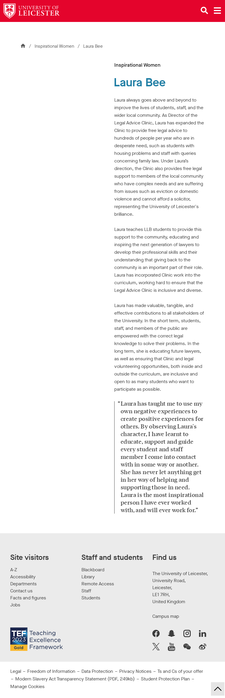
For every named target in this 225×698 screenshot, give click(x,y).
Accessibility (22, 577)
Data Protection (97, 671)
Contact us (21, 591)
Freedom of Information (51, 671)
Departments (23, 584)
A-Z (13, 570)
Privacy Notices (135, 671)
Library (88, 577)
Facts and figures (28, 598)
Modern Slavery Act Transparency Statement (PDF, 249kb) (75, 679)
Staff (86, 591)
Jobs (15, 605)
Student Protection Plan (165, 679)
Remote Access (97, 584)
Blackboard (92, 570)
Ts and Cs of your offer (180, 671)
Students (90, 598)
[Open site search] (204, 10)
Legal (15, 671)
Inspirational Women (55, 46)
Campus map (165, 616)
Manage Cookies (27, 686)
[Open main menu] (217, 10)
